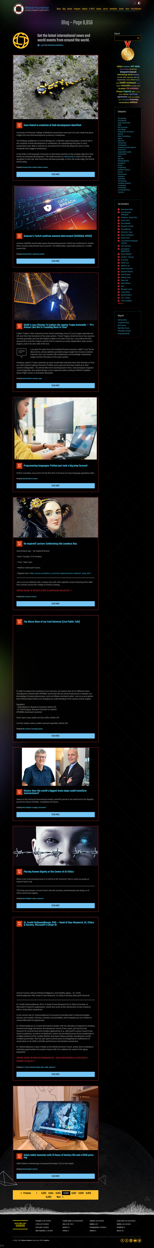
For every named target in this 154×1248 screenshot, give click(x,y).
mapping (35, 807)
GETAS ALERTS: (121, 1221)
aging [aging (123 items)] (119, 66)
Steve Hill (124, 280)
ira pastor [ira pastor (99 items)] (122, 88)
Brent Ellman (126, 283)
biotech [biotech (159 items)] (132, 72)
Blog (64, 9)
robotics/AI (40, 898)
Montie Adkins (126, 295)
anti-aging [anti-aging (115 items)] (135, 66)
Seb (122, 286)
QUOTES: (119, 1231)
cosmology (35, 729)
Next (59, 1197)
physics (40, 729)
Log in (43, 45)
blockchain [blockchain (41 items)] (136, 75)
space (40, 378)
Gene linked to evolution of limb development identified (52, 125)
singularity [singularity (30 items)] (137, 97)
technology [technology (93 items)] (134, 99)
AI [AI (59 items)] (123, 67)
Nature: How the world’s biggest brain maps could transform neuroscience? (55, 792)
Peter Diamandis (124, 123)
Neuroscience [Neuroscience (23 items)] (137, 92)
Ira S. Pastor (25, 1067)
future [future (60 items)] (133, 80)
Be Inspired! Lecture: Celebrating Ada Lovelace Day (50, 544)
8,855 (58, 1193)
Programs (77, 9)
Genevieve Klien (26, 167)
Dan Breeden (126, 223)
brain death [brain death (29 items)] (119, 77)
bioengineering (123, 161)
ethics (34, 898)
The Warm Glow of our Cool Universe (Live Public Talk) (52, 622)
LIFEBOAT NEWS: (67, 1221)
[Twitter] (126, 1240)
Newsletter (113, 9)
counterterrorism (124, 190)
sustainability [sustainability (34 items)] (125, 100)
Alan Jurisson (26, 596)
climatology (122, 181)
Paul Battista (126, 229)
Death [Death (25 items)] (138, 77)
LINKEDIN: (92, 1221)
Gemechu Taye (126, 232)
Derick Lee (125, 263)
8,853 (43, 1193)
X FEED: (38, 1224)
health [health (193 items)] (123, 82)
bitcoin (120, 172)
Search (138, 38)
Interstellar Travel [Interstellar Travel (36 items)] (135, 86)
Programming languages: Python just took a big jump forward (55, 466)
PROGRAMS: (120, 1227)
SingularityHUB (123, 334)
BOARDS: (119, 1224)
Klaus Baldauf (126, 254)
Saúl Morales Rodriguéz (126, 213)
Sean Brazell (125, 275)
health (46, 1067)
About (59, 9)
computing (122, 185)
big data (121, 159)
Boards (69, 9)
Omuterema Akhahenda (125, 250)
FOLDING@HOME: (94, 1227)
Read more (56, 174)
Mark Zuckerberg (124, 136)
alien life (121, 141)
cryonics (121, 192)
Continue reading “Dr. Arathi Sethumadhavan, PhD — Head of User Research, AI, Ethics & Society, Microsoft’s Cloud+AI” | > (52, 1059)
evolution (45, 167)
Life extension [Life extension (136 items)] (132, 88)
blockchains (122, 174)
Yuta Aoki (124, 260)
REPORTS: (65, 1227)
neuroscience (42, 807)
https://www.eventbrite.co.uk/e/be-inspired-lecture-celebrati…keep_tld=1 (60, 573)
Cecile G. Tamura (127, 257)
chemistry (121, 179)
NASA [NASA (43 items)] (133, 92)
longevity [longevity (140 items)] (127, 91)
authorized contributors (55, 45)
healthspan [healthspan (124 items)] (131, 83)
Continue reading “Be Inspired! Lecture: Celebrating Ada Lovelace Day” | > (44, 590)
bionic (120, 165)
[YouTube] (135, 1240)
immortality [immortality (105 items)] (125, 85)
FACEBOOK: (39, 1221)
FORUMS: (92, 1231)
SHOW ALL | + (121, 303)
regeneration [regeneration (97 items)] (122, 97)
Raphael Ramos (127, 272)
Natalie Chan (126, 277)
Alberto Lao (125, 266)
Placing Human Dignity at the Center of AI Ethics (49, 872)
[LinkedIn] (131, 1240)
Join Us (105, 9)
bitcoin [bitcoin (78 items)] (130, 75)
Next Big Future (123, 328)
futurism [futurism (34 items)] (137, 80)
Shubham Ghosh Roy (129, 217)
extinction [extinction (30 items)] (128, 80)
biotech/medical (37, 167)
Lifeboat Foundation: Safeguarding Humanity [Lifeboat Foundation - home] (31, 9)
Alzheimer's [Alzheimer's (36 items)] (127, 67)
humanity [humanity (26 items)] (139, 83)
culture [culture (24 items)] (135, 77)
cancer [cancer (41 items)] (124, 77)
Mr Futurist (122, 325)
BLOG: (64, 1224)
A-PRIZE (92, 9)
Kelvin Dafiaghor (26, 807)
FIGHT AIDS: (39, 1227)
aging (120, 138)
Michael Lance (126, 289)
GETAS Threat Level (20, 1225)
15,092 (48, 1197)
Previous (27, 1193)
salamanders (69, 156)
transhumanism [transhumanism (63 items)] (124, 103)
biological (121, 163)
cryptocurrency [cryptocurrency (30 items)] (130, 77)
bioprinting (122, 167)
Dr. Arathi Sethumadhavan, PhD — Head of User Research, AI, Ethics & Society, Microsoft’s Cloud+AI (59, 923)
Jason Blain (125, 292)
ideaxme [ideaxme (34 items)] (118, 86)
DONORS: (92, 1224)
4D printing (122, 121)
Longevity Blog (123, 323)
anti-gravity (122, 143)
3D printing (122, 118)
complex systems (124, 183)
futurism (35, 478)
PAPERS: (65, 1231)
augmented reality (124, 152)
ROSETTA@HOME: (40, 1231)
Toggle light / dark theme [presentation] (139, 3)
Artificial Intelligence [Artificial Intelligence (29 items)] (124, 69)
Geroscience (122, 320)
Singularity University (126, 132)
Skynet (120, 134)
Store (127, 9)
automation (122, 154)
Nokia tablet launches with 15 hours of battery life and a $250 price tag (58, 1156)
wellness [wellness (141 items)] (134, 102)
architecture (122, 145)
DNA (119, 125)
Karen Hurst (125, 238)
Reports (84, 9)
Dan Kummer (126, 246)
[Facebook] (122, 1240)
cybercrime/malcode (38, 254)
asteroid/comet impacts (127, 147)
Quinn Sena (125, 220)
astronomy (122, 150)
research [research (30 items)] (130, 97)
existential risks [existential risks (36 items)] (121, 80)
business (121, 176)
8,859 (88, 1193)
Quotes (121, 9)
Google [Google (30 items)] (117, 83)
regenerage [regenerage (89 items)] (133, 94)
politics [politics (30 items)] (120, 94)
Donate (98, 9)
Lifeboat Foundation (26, 1240)
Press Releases (136, 9)
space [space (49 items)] (120, 100)
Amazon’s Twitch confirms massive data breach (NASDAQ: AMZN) (58, 236)
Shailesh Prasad (127, 226)
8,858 (81, 1193)
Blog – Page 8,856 (77, 22)
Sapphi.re (46, 1240)
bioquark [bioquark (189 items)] (124, 72)
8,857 (74, 1193)
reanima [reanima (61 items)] (125, 94)
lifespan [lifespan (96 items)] (119, 91)
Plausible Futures (124, 331)
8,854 (50, 1193)
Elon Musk (122, 130)
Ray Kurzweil (122, 127)
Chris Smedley (126, 301)
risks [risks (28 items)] (133, 97)
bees (119, 156)
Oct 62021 (19, 125)
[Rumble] (139, 1240)
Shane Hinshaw (127, 269)
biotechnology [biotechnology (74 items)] (122, 75)
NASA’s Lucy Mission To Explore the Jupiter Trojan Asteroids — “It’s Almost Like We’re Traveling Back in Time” (59, 326)
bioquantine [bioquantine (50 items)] (133, 69)
